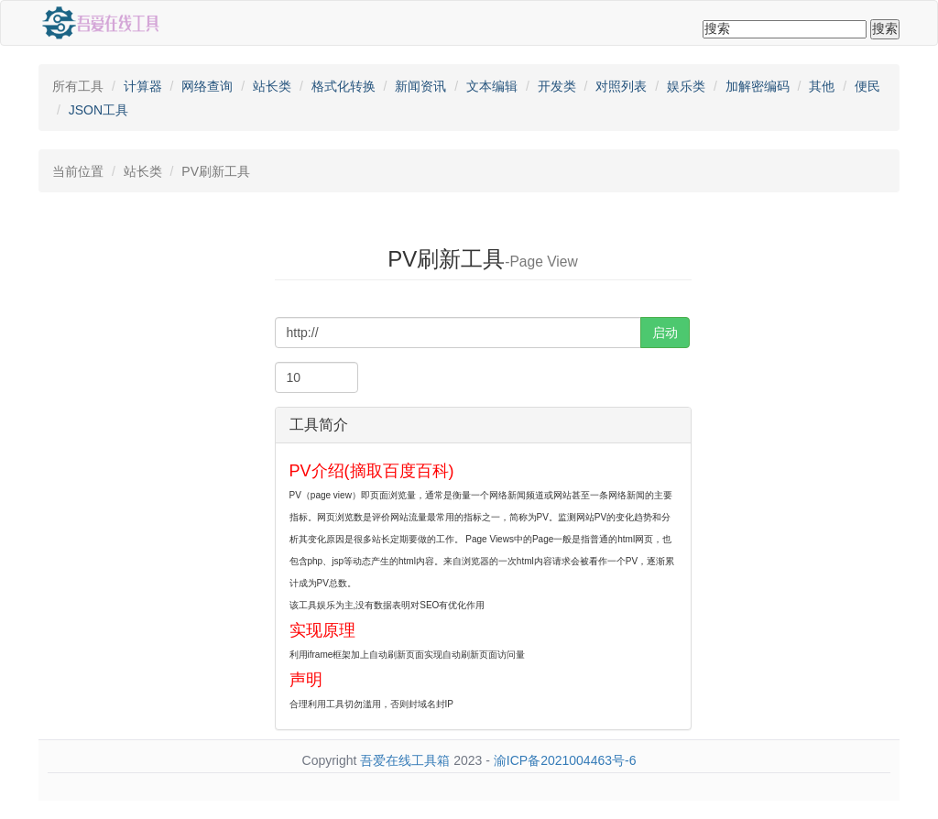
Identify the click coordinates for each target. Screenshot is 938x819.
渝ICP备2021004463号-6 (565, 760)
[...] (458, 332)
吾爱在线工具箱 (405, 760)
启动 (665, 332)
